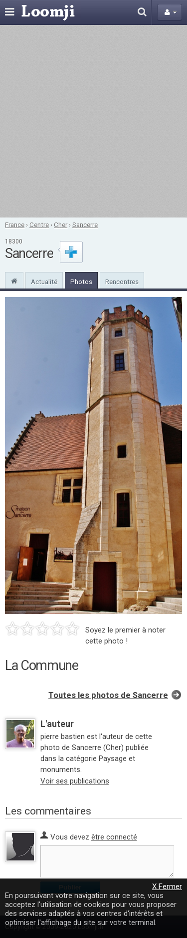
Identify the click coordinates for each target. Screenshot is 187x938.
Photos (81, 282)
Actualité (44, 282)
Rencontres (122, 282)
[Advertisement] (93, 121)
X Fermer (167, 886)
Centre (39, 224)
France (14, 224)
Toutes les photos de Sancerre (108, 695)
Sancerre (85, 224)
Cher (60, 224)
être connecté (114, 837)
